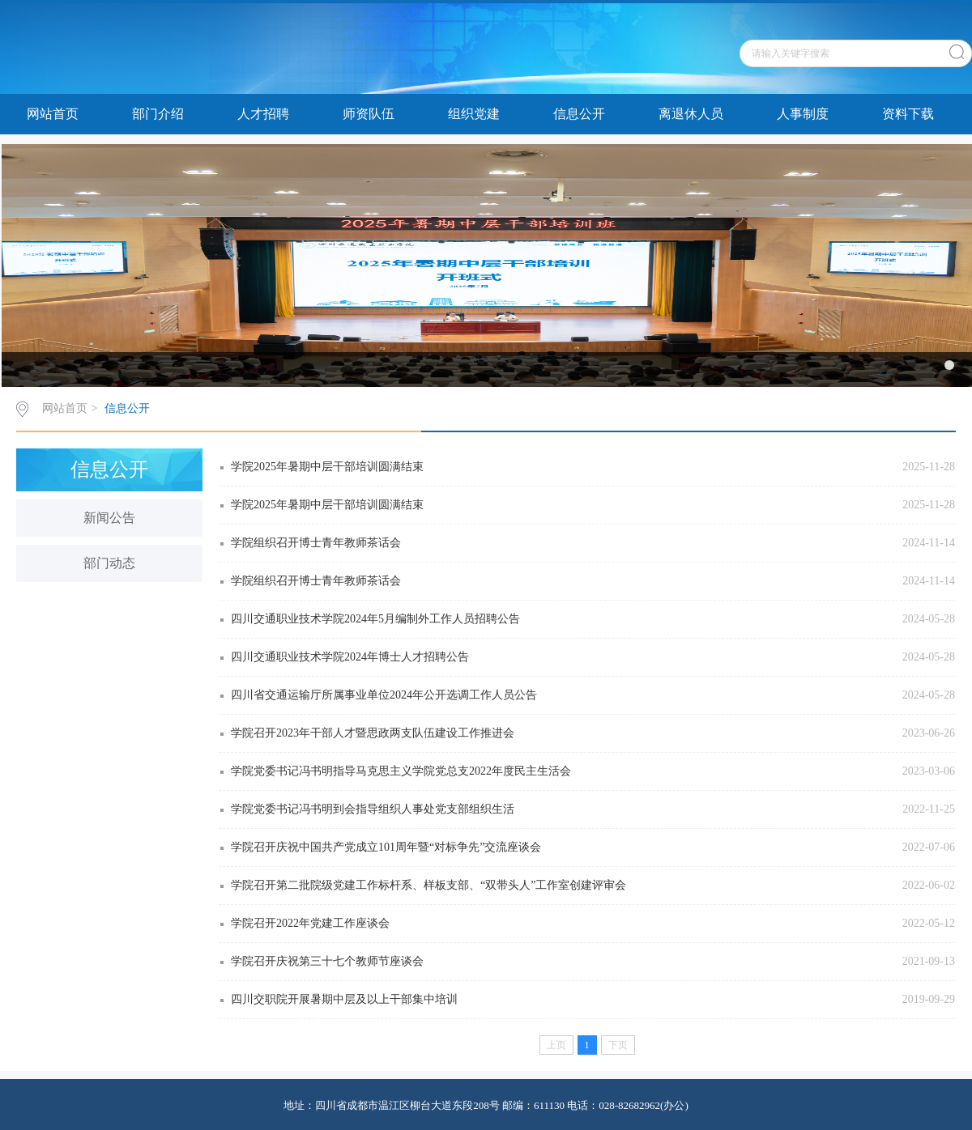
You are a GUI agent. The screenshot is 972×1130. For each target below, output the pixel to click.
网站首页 (53, 114)
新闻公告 (109, 518)
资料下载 (908, 114)
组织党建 (474, 114)
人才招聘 (263, 114)
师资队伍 (368, 114)
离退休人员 (691, 114)
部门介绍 (158, 114)
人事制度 (803, 114)
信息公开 (579, 114)
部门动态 (109, 563)
